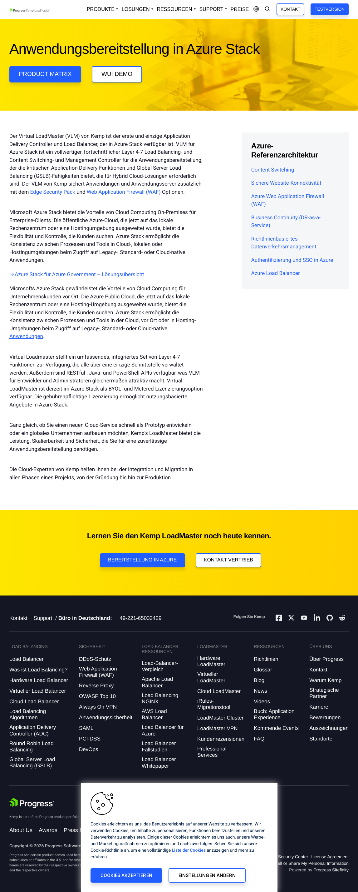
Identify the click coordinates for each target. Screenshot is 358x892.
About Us (20, 830)
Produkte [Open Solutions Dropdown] (101, 9)
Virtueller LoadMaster (211, 677)
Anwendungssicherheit (105, 717)
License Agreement (330, 856)
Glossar (263, 670)
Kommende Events (276, 728)
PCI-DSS (90, 739)
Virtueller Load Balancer (37, 691)
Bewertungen (325, 717)
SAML (86, 728)
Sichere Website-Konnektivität (286, 183)
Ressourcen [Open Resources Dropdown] (174, 9)
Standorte (320, 739)
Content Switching (272, 170)
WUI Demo (116, 74)
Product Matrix (45, 74)
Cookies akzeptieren (126, 875)
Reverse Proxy (96, 686)
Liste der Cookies (189, 850)
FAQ (259, 739)
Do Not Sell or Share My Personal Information (304, 863)
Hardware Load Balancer (38, 680)
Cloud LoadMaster (219, 691)
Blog (259, 680)
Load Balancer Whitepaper (159, 762)
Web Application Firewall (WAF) (124, 192)
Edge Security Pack (53, 192)
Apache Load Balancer (157, 682)
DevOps (88, 749)
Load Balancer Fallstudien (159, 746)
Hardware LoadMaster (211, 661)
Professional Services (212, 752)
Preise (240, 9)
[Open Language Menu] (256, 9)
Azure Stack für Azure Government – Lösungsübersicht (79, 275)
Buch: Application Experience (274, 714)
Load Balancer (26, 659)
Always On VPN (98, 707)
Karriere (318, 707)
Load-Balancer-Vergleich (160, 666)
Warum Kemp (325, 680)
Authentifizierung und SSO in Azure (292, 260)
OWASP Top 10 (97, 696)
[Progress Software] (31, 803)
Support (43, 618)
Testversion (330, 9)
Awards (48, 830)
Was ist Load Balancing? (38, 670)
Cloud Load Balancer (34, 702)
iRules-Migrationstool (213, 704)
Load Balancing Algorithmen (27, 714)
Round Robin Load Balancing (31, 746)
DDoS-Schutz (95, 659)
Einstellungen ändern (207, 875)
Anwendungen (26, 336)
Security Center (293, 856)
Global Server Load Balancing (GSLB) (32, 762)
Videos (262, 702)
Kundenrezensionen (220, 739)
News (260, 691)
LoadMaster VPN (217, 728)
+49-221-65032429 (138, 618)
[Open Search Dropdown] (267, 9)
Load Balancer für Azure (163, 730)
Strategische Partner (324, 693)
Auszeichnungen (329, 728)
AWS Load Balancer (154, 714)
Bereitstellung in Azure (142, 560)
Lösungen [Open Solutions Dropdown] (136, 9)
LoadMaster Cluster (220, 718)
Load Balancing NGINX (160, 698)
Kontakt (290, 9)
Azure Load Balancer (275, 273)
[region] (179, 837)
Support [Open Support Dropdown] (211, 9)
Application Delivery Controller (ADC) (32, 730)
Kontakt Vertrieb (228, 560)
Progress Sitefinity (331, 869)
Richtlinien (266, 659)
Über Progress (326, 659)
